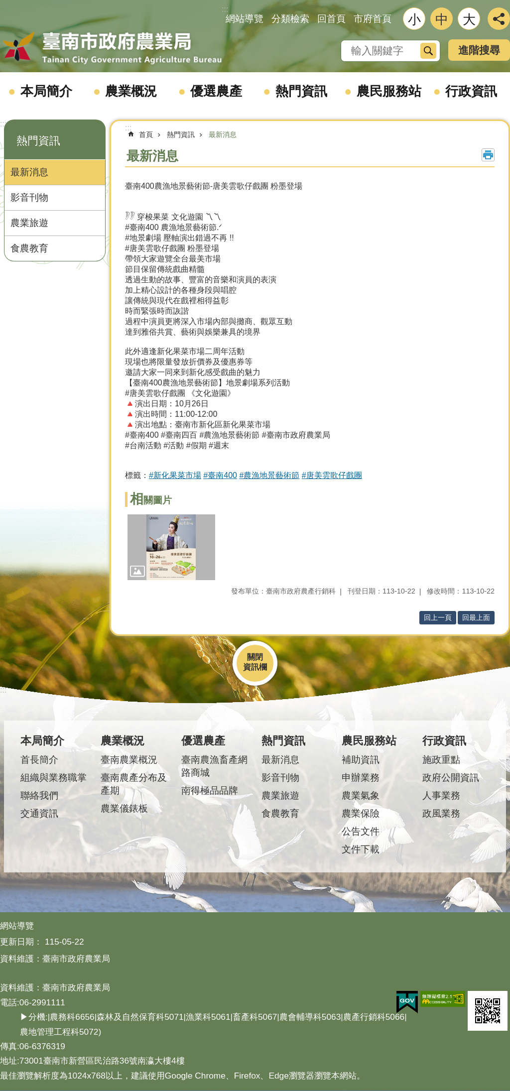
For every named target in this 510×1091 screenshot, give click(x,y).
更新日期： (21, 942)
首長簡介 (39, 759)
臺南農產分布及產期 (134, 784)
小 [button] (414, 19)
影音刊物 (29, 197)
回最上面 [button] (476, 617)
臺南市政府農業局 (112, 48)
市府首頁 (372, 18)
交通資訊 (39, 813)
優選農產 (216, 91)
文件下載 (361, 849)
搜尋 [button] (428, 51)
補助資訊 (361, 759)
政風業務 (441, 813)
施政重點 (441, 759)
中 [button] (441, 19)
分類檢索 (290, 18)
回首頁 (331, 18)
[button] (171, 547)
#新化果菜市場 (175, 475)
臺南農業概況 (129, 759)
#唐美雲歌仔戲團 (332, 475)
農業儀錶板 (124, 808)
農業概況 (131, 91)
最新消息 (29, 172)
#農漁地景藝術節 (269, 475)
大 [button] (469, 19)
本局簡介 (46, 91)
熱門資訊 (301, 91)
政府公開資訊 (450, 777)
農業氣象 (361, 795)
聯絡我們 (39, 795)
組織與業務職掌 (53, 777)
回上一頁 (438, 617)
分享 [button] (499, 18)
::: (3, 124)
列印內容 (488, 154)
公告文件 (361, 831)
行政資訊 (471, 91)
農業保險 (361, 813)
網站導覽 (244, 18)
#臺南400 (220, 475)
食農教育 (29, 248)
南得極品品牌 (209, 790)
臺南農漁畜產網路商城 (214, 766)
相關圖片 (151, 500)
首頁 (146, 134)
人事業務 (441, 795)
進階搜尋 (479, 50)
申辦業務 (361, 777)
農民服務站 (389, 91)
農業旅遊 (29, 223)
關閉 (255, 657)
